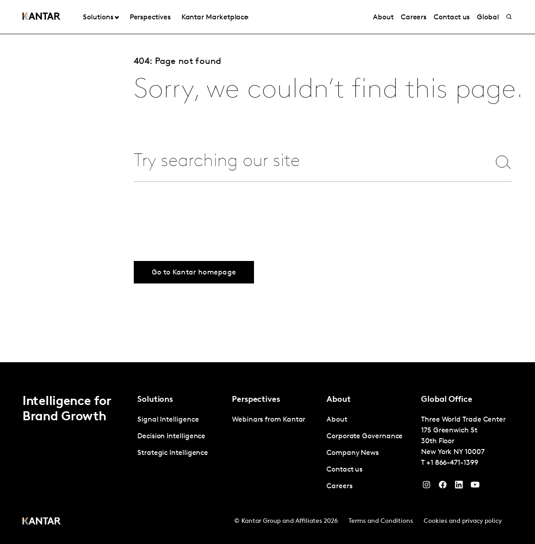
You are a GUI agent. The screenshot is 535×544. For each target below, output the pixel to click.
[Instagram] (426, 487)
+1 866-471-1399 (452, 463)
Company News (352, 453)
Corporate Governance (364, 436)
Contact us (452, 17)
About (383, 17)
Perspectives (150, 17)
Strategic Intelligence (172, 453)
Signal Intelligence (168, 419)
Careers (413, 17)
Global (488, 17)
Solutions (98, 17)
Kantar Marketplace (215, 17)
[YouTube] (458, 487)
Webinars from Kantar (268, 419)
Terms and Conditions (381, 521)
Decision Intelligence (171, 436)
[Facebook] (442, 487)
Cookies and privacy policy (463, 521)
